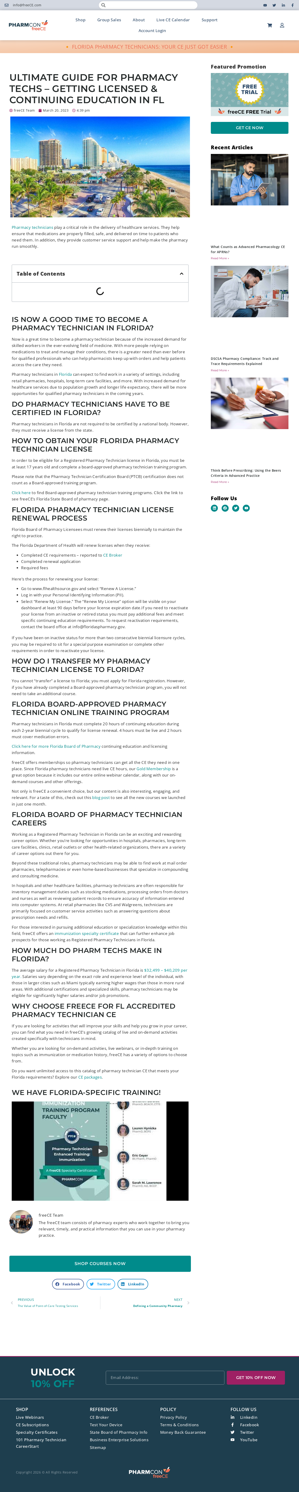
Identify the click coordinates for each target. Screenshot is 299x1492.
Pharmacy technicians (32, 227)
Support (210, 19)
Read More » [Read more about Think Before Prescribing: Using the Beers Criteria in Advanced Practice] (220, 482)
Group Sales (109, 19)
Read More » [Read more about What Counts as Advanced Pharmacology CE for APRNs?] (220, 258)
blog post (101, 797)
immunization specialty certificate (87, 933)
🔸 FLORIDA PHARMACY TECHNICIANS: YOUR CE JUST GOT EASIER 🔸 (149, 46)
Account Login (152, 30)
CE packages (90, 1077)
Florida (65, 374)
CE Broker (112, 555)
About (139, 19)
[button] (182, 274)
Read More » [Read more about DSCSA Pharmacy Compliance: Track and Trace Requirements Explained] (220, 370)
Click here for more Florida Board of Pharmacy (56, 746)
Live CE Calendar (173, 19)
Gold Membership (153, 768)
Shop (81, 19)
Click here (21, 492)
